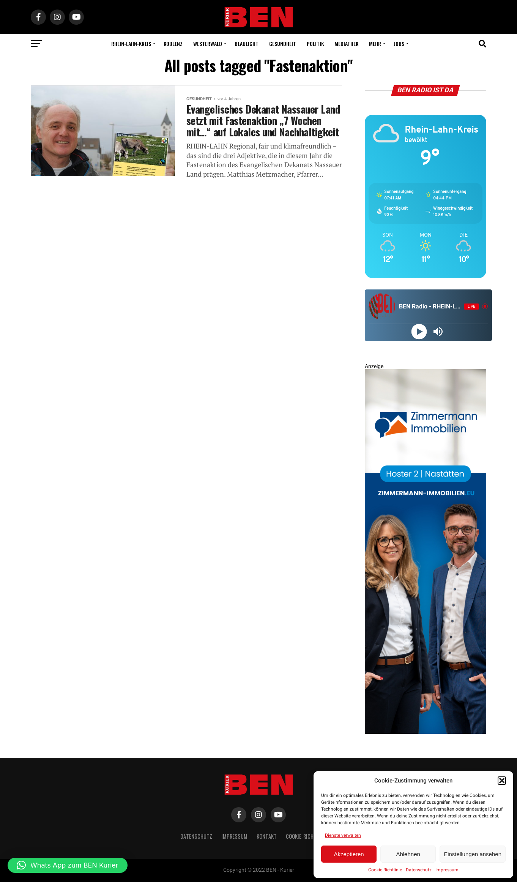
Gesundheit (282, 43)
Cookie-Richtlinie (385, 870)
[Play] (419, 331)
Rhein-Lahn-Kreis (131, 43)
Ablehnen (408, 854)
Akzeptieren (349, 854)
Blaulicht (246, 43)
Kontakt (267, 836)
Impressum (447, 870)
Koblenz (173, 43)
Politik (315, 43)
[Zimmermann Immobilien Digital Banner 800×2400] (425, 732)
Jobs (399, 43)
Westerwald (207, 43)
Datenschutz (419, 870)
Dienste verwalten (343, 835)
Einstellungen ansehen (472, 854)
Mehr (375, 43)
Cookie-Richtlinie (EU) (311, 836)
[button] (502, 780)
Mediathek (346, 43)
